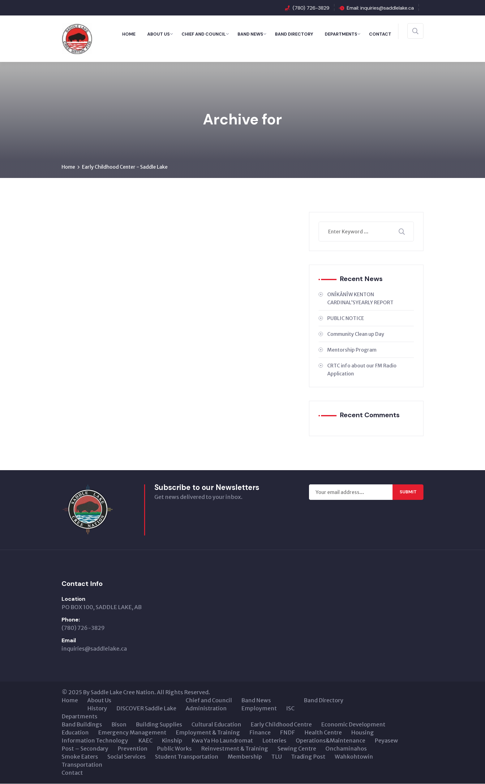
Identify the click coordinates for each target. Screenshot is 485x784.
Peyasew (386, 740)
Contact (380, 34)
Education (75, 732)
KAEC (145, 740)
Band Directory (294, 34)
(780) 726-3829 (311, 8)
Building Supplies (159, 724)
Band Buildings (82, 724)
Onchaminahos (346, 748)
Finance (260, 732)
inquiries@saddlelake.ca (94, 648)
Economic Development (353, 724)
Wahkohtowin (354, 756)
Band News (250, 34)
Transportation (82, 765)
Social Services (126, 756)
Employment (259, 708)
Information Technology (95, 740)
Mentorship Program (351, 350)
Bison (119, 724)
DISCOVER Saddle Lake (146, 708)
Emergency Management (132, 732)
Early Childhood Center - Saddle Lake (125, 167)
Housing (362, 732)
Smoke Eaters (80, 756)
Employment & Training (208, 732)
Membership (245, 756)
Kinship (172, 740)
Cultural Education (216, 724)
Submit (408, 492)
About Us (158, 34)
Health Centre (323, 732)
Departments (341, 34)
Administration (206, 708)
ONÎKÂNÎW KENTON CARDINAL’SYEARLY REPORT (360, 298)
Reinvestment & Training (234, 748)
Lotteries (274, 740)
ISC (290, 708)
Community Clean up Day (355, 334)
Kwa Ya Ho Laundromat (222, 740)
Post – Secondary (85, 748)
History (97, 708)
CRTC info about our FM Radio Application (362, 369)
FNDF (287, 732)
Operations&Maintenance (330, 740)
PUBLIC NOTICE (345, 318)
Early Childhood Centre (281, 724)
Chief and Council (204, 34)
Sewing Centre (296, 748)
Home (128, 34)
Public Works (174, 748)
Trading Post (308, 756)
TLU (276, 756)
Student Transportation (186, 756)
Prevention (133, 748)
